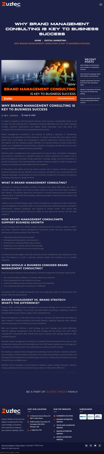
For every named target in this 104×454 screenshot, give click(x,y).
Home (38, 40)
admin (13, 115)
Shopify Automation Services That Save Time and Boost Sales (90, 83)
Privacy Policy (20, 445)
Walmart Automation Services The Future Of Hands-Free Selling (90, 91)
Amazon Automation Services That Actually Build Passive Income (90, 100)
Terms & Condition (7, 445)
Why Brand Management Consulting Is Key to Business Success (38, 107)
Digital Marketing (55, 40)
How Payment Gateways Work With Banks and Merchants (90, 75)
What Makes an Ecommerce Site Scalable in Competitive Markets (89, 67)
